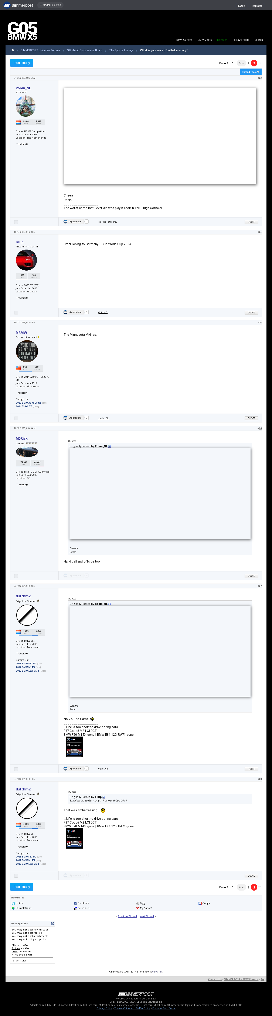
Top (263, 979)
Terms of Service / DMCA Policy (132, 1008)
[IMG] (15, 951)
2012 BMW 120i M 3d (27, 670)
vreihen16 (103, 418)
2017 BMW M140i (25, 667)
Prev (241, 63)
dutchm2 (112, 221)
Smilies (16, 948)
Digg (142, 903)
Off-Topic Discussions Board (84, 50)
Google (206, 903)
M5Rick (102, 221)
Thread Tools (249, 72)
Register (257, 5)
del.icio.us (83, 907)
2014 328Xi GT (24, 406)
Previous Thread (127, 916)
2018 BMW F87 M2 (26, 663)
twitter (19, 903)
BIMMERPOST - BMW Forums (241, 979)
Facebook (83, 903)
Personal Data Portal (164, 1008)
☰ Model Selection (50, 5)
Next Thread (147, 916)
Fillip (20, 242)
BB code (16, 945)
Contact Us (215, 979)
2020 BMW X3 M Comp (28, 402)
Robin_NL (23, 88)
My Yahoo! (146, 907)
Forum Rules (19, 960)
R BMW (21, 332)
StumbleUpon (23, 907)
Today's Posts (240, 40)
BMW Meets (205, 40)
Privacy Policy (104, 1008)
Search (259, 40)
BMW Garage (184, 40)
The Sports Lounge (121, 50)
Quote (251, 222)
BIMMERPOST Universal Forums (40, 50)
